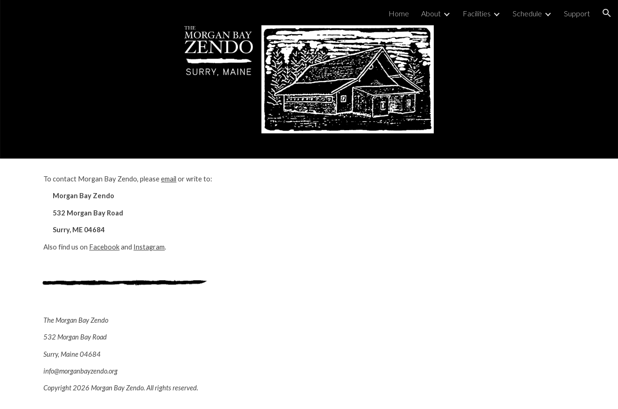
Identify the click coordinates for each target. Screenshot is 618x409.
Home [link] (399, 13)
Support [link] (577, 13)
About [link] (431, 13)
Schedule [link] (527, 13)
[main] (171, 213)
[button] (607, 13)
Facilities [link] (477, 13)
